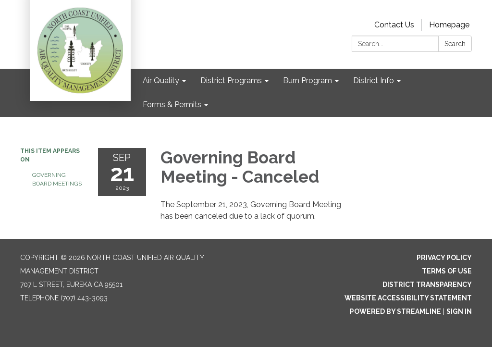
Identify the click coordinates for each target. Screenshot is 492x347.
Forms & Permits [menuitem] (172, 104)
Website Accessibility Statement (408, 298)
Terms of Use (447, 271)
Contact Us (394, 24)
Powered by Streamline (395, 311)
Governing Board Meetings (57, 179)
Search (455, 44)
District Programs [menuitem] (231, 80)
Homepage (449, 24)
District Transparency (427, 284)
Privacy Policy (444, 257)
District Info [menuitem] (373, 80)
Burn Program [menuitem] (307, 80)
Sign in (459, 311)
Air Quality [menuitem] (161, 80)
